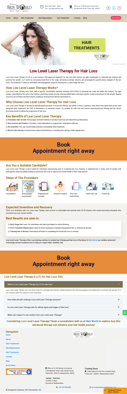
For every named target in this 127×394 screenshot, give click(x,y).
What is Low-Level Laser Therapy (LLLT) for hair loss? (63, 283)
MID (26, 388)
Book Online (116, 16)
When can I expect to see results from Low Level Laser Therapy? (63, 313)
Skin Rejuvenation (45, 17)
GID (40, 388)
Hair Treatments (63, 17)
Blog (85, 17)
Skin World (92, 319)
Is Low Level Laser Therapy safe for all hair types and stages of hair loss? (63, 306)
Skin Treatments (27, 17)
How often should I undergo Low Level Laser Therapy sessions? (63, 298)
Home (8, 17)
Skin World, (93, 239)
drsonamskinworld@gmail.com (104, 386)
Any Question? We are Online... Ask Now (114, 391)
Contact (77, 17)
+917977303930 (65, 386)
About (16, 17)
